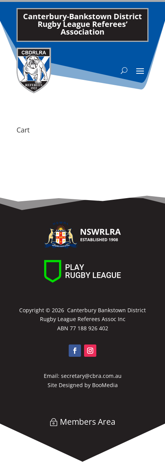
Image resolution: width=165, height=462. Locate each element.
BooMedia (105, 385)
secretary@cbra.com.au (91, 375)
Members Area (88, 421)
